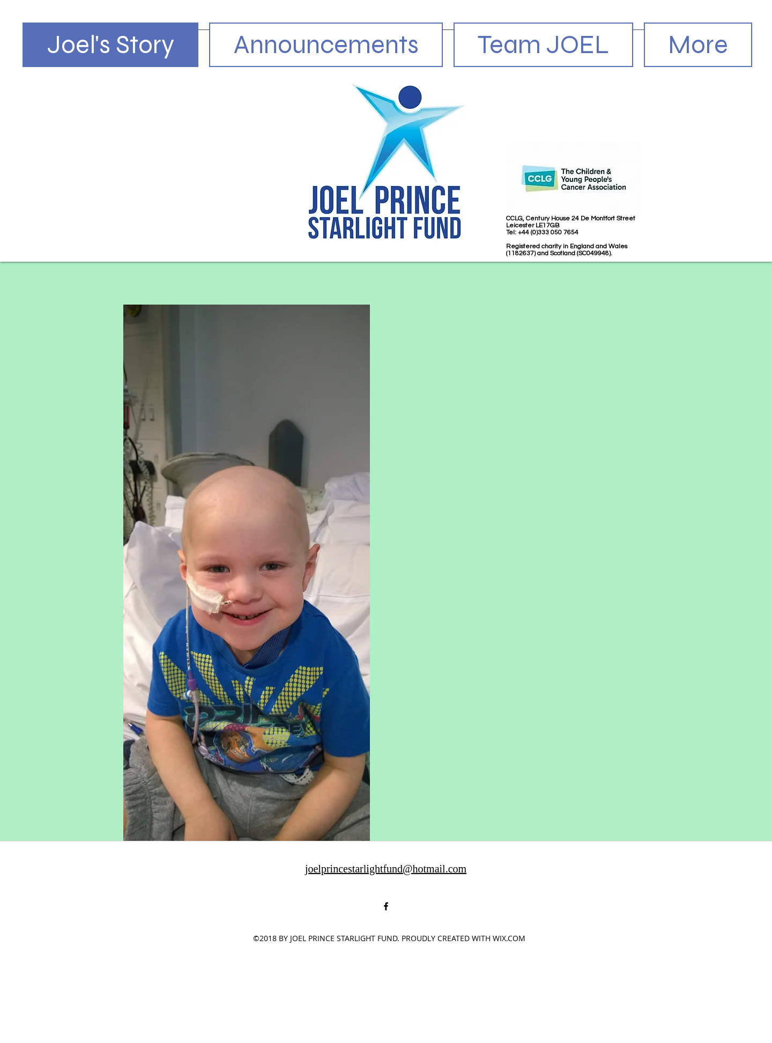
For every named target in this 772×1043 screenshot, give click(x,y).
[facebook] (386, 906)
